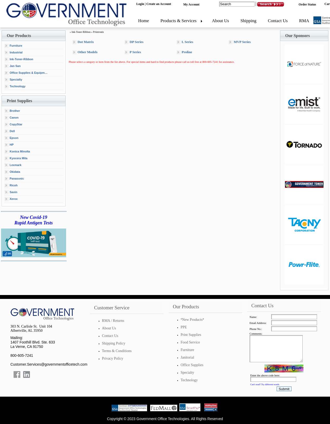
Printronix (98, 32)
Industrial (13, 53)
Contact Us (278, 20)
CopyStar (13, 124)
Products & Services (178, 20)
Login (140, 4)
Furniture (13, 46)
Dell (9, 131)
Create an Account (158, 4)
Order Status (307, 4)
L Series (184, 42)
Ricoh (11, 185)
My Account (191, 4)
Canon (11, 118)
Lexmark (12, 165)
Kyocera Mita (15, 158)
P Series (132, 52)
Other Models (85, 52)
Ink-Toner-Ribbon (18, 59)
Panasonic (14, 179)
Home (143, 20)
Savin (10, 192)
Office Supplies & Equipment (26, 73)
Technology (15, 86)
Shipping (248, 20)
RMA (304, 20)
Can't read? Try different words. (265, 384)
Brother (12, 111)
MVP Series (240, 42)
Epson (11, 138)
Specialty (13, 80)
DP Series (133, 42)
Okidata (12, 172)
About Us (220, 20)
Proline (184, 52)
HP (9, 145)
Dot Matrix (83, 42)
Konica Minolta (17, 152)
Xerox (11, 199)
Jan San (12, 66)
